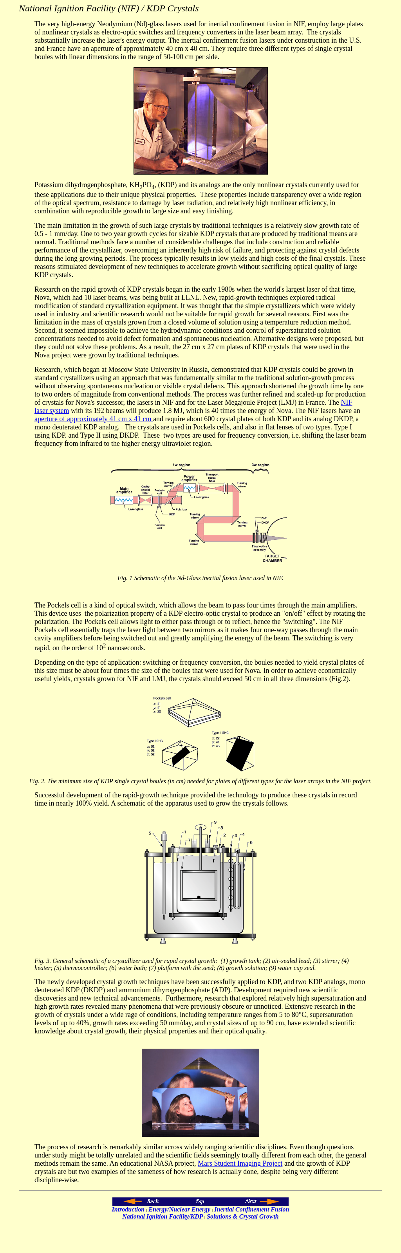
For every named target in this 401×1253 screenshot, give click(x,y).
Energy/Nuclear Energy (179, 1209)
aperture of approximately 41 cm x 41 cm (93, 419)
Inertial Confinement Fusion (251, 1209)
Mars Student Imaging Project (240, 1163)
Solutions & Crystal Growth (243, 1216)
